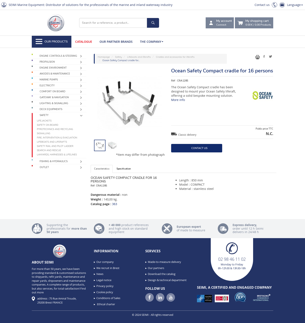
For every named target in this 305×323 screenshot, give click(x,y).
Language (295, 5)
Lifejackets (44, 120)
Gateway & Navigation (54, 97)
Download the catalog (161, 274)
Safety (44, 115)
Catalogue (83, 42)
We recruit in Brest (107, 268)
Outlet (44, 167)
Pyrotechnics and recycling (55, 129)
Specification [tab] (123, 168)
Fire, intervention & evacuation (57, 137)
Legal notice (103, 280)
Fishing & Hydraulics (54, 161)
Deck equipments (51, 109)
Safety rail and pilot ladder (55, 146)
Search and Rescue (49, 150)
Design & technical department (167, 280)
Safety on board (47, 124)
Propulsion (47, 61)
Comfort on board (52, 91)
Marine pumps (49, 79)
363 (114, 204)
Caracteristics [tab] (101, 168)
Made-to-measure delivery (164, 262)
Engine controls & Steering (58, 56)
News (99, 274)
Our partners (156, 268)
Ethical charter (105, 304)
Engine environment (53, 67)
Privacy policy (105, 286)
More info (178, 100)
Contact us (262, 5)
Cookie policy (104, 292)
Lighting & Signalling (54, 103)
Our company (105, 262)
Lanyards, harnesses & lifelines (57, 154)
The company (151, 42)
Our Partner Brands (116, 42)
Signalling (43, 133)
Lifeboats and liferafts (52, 141)
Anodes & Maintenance (55, 73)
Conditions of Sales (108, 298)
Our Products (52, 41)
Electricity (47, 85)
